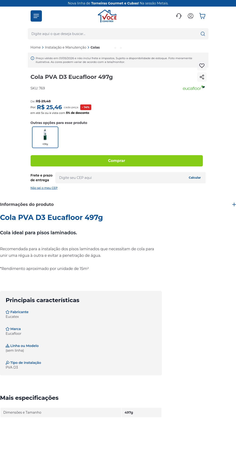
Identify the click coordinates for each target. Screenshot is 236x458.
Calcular (195, 177)
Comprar (116, 160)
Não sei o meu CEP (44, 188)
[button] (36, 16)
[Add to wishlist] (202, 65)
